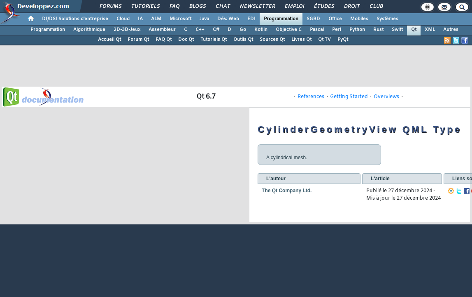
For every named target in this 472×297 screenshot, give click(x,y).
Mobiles (359, 19)
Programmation (281, 19)
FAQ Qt (164, 39)
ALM (156, 19)
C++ (200, 30)
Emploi (294, 6)
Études (324, 6)
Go (242, 30)
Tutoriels (145, 6)
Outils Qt (243, 39)
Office (335, 19)
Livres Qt (301, 39)
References (311, 97)
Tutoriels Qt (213, 39)
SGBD (313, 19)
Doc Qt (186, 39)
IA (140, 19)
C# (216, 30)
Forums (110, 6)
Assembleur (162, 30)
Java (204, 19)
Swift (397, 30)
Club (375, 6)
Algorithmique (89, 30)
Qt (413, 30)
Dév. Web (228, 19)
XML (430, 30)
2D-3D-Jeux (127, 30)
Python (357, 30)
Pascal (317, 30)
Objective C (289, 30)
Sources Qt (272, 39)
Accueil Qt (109, 39)
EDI (251, 19)
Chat (222, 6)
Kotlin (260, 30)
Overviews (386, 97)
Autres (450, 30)
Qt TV (324, 39)
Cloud (123, 19)
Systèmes (387, 19)
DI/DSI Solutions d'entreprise (75, 19)
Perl (336, 30)
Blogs (197, 6)
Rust (378, 30)
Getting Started (349, 97)
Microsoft (180, 19)
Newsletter (257, 6)
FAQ (174, 6)
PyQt (342, 39)
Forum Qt (138, 39)
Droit (351, 6)
